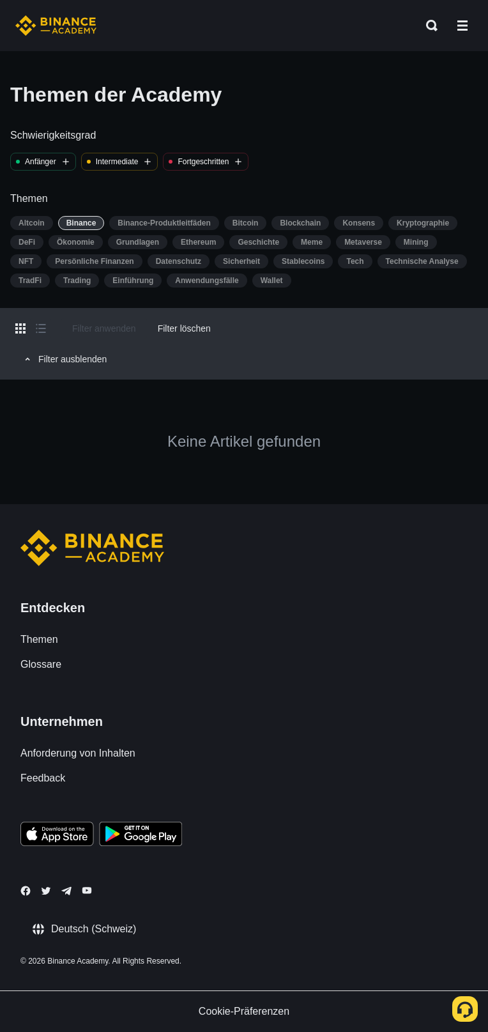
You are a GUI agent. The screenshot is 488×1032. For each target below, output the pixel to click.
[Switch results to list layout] (41, 328)
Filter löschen (184, 328)
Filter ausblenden (64, 359)
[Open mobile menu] (462, 25)
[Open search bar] (427, 25)
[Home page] (55, 25)
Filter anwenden (104, 328)
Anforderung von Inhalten (77, 753)
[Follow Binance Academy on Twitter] (46, 891)
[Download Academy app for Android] (140, 836)
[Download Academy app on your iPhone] (57, 836)
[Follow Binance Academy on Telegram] (66, 890)
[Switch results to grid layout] (20, 328)
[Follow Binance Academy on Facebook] (25, 891)
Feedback (42, 778)
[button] (462, 25)
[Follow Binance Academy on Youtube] (87, 890)
